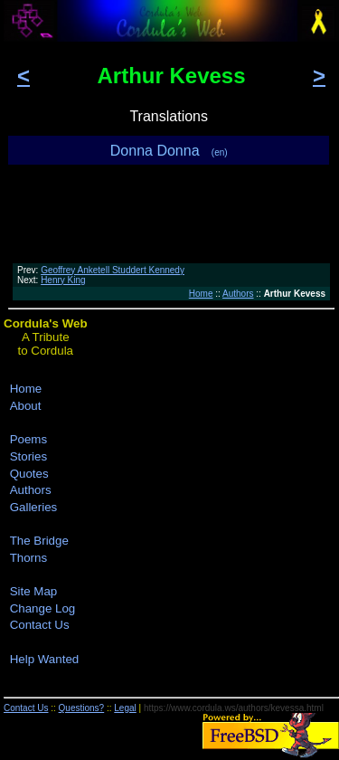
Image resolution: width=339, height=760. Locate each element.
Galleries (34, 507)
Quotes (29, 473)
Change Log (43, 608)
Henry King (63, 280)
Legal (125, 708)
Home (201, 294)
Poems (28, 439)
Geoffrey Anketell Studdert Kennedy (112, 270)
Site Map (34, 591)
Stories (28, 456)
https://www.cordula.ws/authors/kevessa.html (234, 708)
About (26, 406)
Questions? (82, 708)
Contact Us (40, 625)
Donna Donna (169, 150)
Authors (237, 294)
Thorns (28, 558)
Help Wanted (45, 659)
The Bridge (39, 540)
